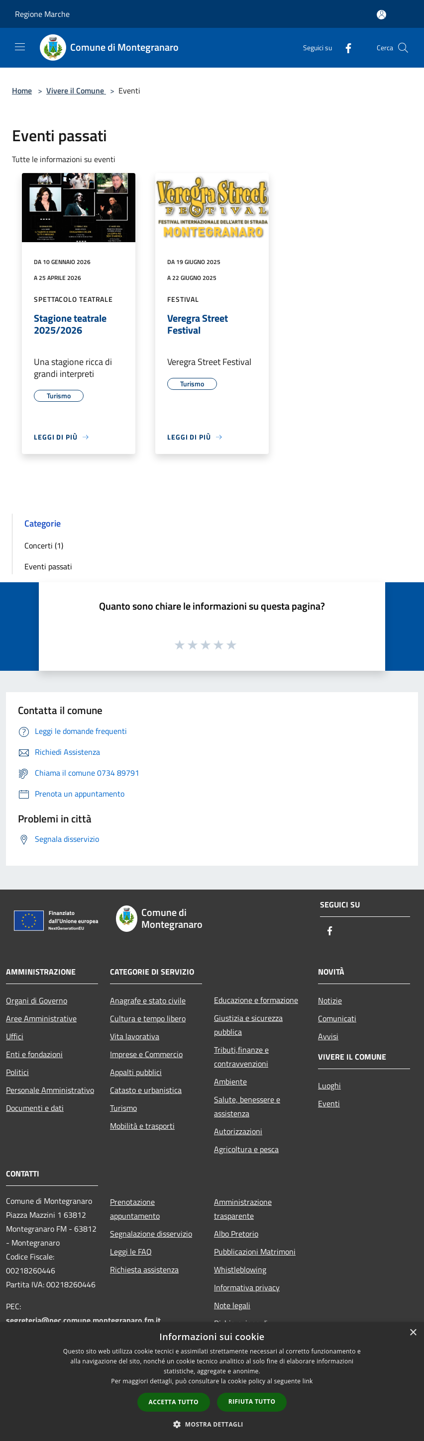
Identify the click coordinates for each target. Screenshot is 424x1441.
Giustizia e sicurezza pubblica (248, 1025)
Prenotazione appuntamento (135, 1209)
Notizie (330, 1000)
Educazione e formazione (256, 1000)
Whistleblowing (240, 1269)
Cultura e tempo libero (148, 1018)
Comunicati (337, 1018)
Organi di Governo (36, 1000)
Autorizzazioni (238, 1131)
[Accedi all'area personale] (381, 14)
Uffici (14, 1036)
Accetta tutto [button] (174, 1402)
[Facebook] (344, 47)
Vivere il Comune (76, 90)
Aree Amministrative (41, 1018)
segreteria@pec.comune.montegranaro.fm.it (83, 1320)
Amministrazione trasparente (243, 1209)
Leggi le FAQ (131, 1252)
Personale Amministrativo (50, 1090)
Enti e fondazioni (34, 1054)
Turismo (123, 1108)
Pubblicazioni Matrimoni (255, 1252)
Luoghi (329, 1085)
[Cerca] (403, 48)
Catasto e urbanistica (146, 1090)
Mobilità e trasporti (142, 1126)
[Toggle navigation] (20, 47)
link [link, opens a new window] (308, 1381)
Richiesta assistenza (144, 1269)
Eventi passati (48, 566)
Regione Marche (42, 14)
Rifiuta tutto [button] (252, 1401)
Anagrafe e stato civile (148, 1000)
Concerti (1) (43, 545)
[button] (212, 1424)
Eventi (329, 1103)
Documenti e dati (35, 1108)
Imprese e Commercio (146, 1054)
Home (22, 90)
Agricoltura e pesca (246, 1149)
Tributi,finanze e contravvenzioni (241, 1057)
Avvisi (328, 1036)
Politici (17, 1072)
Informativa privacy (247, 1287)
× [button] (413, 1333)
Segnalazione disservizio (151, 1234)
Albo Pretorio (236, 1234)
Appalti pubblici (136, 1072)
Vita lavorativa (134, 1036)
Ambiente (230, 1081)
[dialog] (212, 1381)
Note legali (232, 1305)
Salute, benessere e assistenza (247, 1106)
